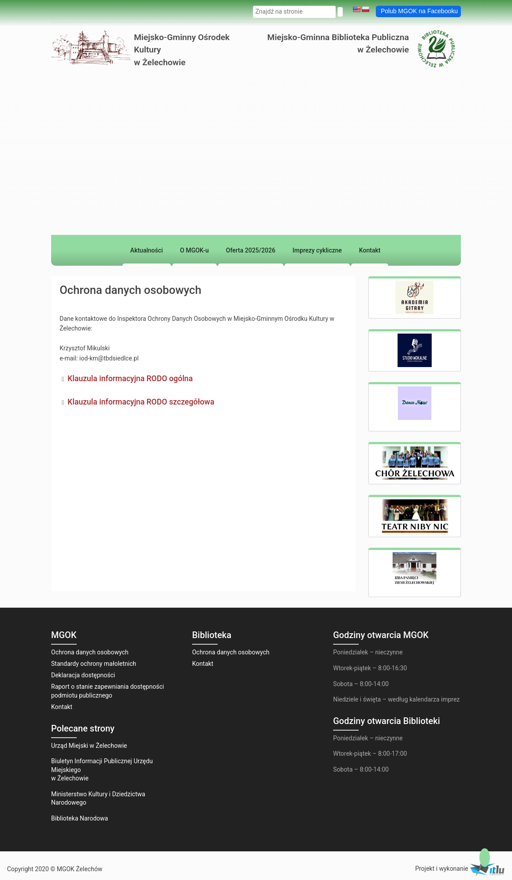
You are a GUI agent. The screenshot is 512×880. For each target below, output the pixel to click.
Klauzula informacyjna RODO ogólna (130, 378)
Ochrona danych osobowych (90, 652)
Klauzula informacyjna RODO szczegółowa (140, 401)
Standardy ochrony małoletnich (93, 663)
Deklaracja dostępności (83, 675)
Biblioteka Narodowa (79, 818)
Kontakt (61, 706)
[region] (256, 208)
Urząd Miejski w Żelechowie (89, 745)
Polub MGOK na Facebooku (419, 11)
